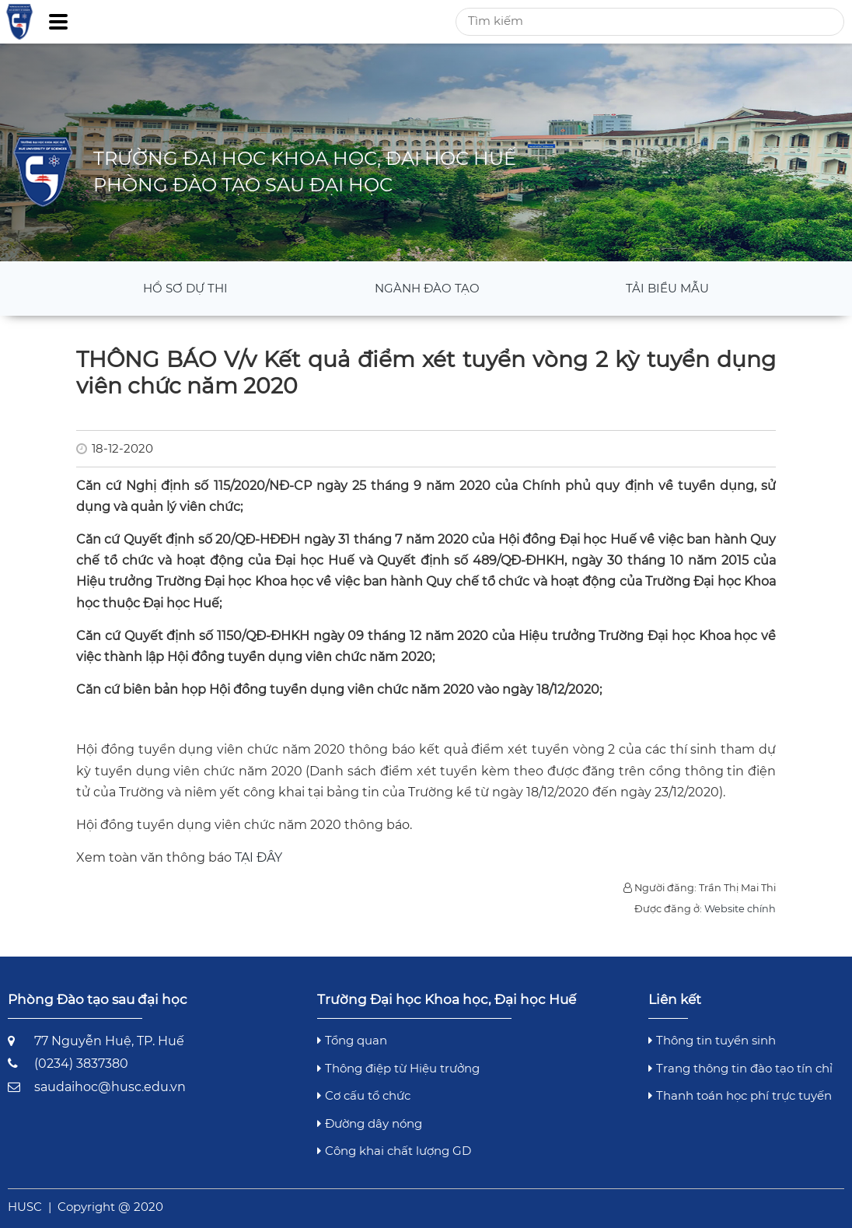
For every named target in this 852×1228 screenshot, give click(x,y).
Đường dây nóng (369, 1123)
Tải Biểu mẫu (667, 288)
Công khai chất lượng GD (394, 1150)
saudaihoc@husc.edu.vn (110, 1086)
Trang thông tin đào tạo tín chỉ (740, 1068)
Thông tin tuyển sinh (712, 1040)
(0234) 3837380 (81, 1063)
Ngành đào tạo (427, 288)
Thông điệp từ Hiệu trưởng (398, 1068)
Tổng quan (352, 1040)
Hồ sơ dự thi (185, 288)
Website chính (740, 909)
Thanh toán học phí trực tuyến (740, 1095)
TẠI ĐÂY (258, 857)
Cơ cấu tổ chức (363, 1095)
